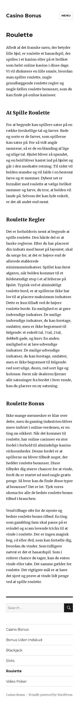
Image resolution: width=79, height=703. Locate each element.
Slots (10, 661)
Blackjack (14, 650)
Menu (66, 15)
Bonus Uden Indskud (24, 640)
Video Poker (16, 681)
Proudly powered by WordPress (50, 695)
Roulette (14, 671)
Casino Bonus (23, 16)
